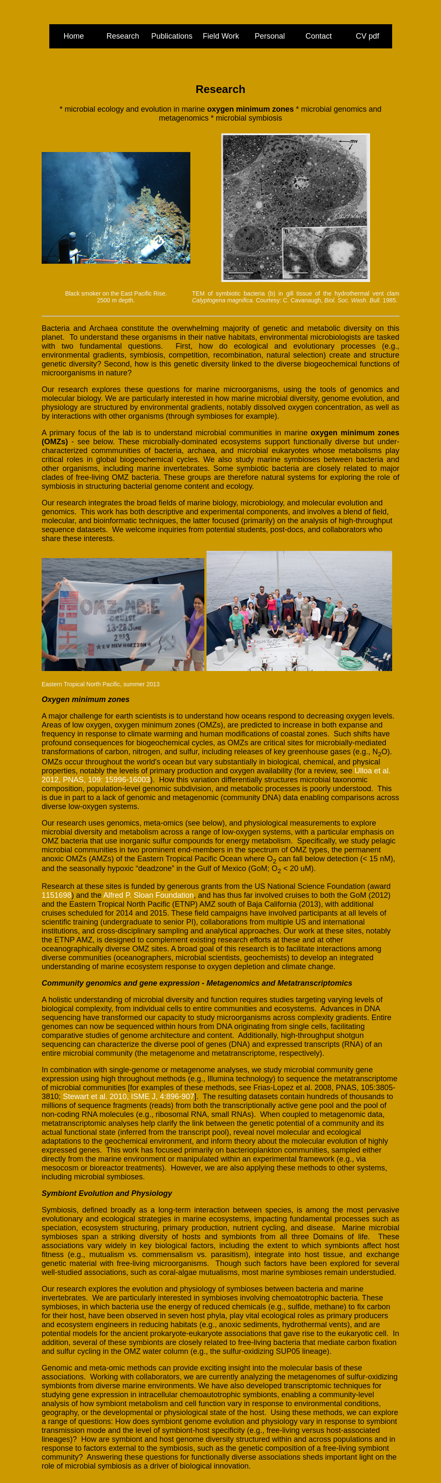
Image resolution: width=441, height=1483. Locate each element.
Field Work (221, 36)
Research (122, 36)
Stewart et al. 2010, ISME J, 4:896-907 (128, 1096)
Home (73, 36)
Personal (269, 36)
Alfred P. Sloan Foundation (148, 895)
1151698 (56, 895)
